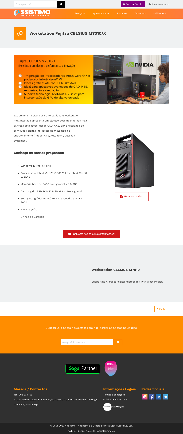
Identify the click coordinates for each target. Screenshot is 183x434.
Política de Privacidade (115, 399)
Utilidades (158, 13)
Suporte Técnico (133, 4)
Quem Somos (100, 13)
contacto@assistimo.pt (26, 404)
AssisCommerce (106, 431)
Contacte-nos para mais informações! (91, 234)
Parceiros (122, 13)
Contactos (140, 13)
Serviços (79, 13)
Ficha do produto (131, 196)
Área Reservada (159, 4)
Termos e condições (114, 394)
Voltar (161, 309)
